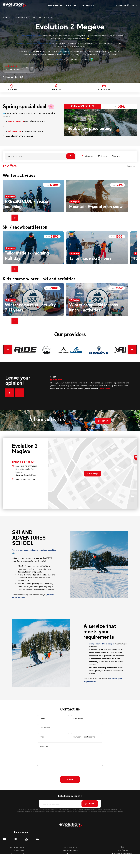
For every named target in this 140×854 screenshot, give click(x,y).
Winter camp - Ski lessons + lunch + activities (95, 307)
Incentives (70, 5)
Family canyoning (16, 121)
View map (92, 473)
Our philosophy (70, 847)
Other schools (86, 5)
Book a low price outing (90, 128)
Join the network (70, 850)
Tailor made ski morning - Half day (28, 255)
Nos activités (55, 5)
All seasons (88, 156)
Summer (103, 156)
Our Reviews (27, 68)
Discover (103, 421)
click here (120, 811)
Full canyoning (14, 131)
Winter (116, 156)
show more (105, 389)
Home (5, 18)
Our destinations (17, 847)
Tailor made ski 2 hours (90, 258)
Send (70, 779)
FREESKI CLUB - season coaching (27, 204)
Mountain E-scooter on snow (96, 206)
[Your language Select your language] (134, 5)
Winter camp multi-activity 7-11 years (30, 307)
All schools (17, 18)
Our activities (18, 850)
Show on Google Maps (26, 475)
